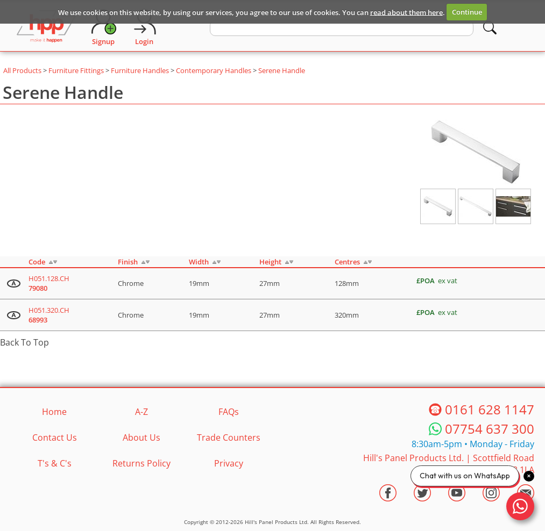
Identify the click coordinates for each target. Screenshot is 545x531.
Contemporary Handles (213, 70)
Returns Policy (141, 463)
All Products (22, 70)
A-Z (141, 412)
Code (37, 262)
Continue (467, 12)
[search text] (341, 28)
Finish (128, 262)
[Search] (490, 27)
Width (199, 262)
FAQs (228, 412)
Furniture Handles (140, 70)
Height (270, 262)
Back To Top (24, 342)
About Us (141, 437)
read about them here (406, 12)
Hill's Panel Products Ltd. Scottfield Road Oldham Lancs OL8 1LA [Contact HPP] (448, 464)
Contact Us (54, 437)
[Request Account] (103, 27)
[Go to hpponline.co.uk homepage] (46, 27)
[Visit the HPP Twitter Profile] (422, 492)
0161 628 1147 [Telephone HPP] (489, 409)
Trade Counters (228, 437)
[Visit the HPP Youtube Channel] (456, 492)
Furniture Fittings (76, 70)
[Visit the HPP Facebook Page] (388, 492)
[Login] (144, 27)
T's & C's (55, 463)
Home (54, 412)
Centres (347, 262)
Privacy (228, 463)
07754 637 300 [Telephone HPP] (489, 429)
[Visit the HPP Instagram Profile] (491, 492)
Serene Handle (281, 70)
